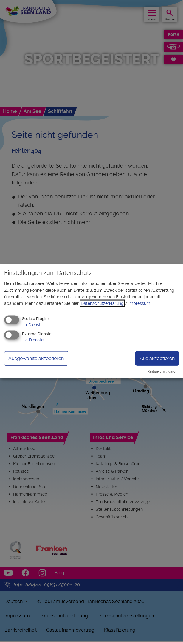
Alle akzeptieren (157, 358)
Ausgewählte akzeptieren (36, 358)
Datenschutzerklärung (102, 303)
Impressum (139, 303)
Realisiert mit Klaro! (162, 371)
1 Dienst (31, 324)
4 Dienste (33, 339)
